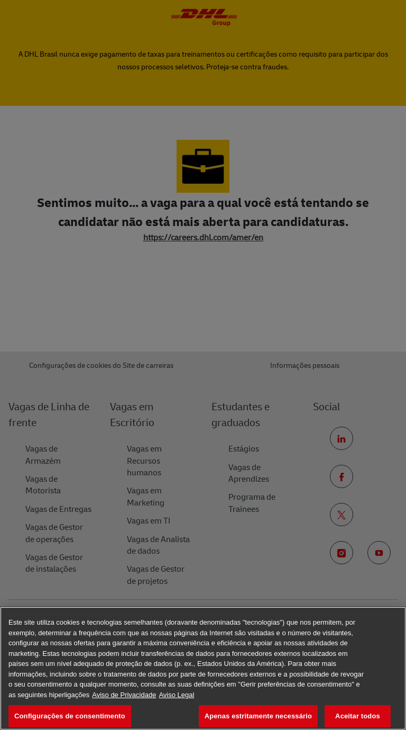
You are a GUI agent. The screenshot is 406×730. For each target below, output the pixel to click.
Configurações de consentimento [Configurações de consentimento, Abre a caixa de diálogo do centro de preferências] (69, 716)
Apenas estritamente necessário (258, 716)
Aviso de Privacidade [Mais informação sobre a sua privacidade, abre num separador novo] (124, 695)
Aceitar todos (357, 716)
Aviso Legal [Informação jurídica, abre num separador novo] (176, 695)
